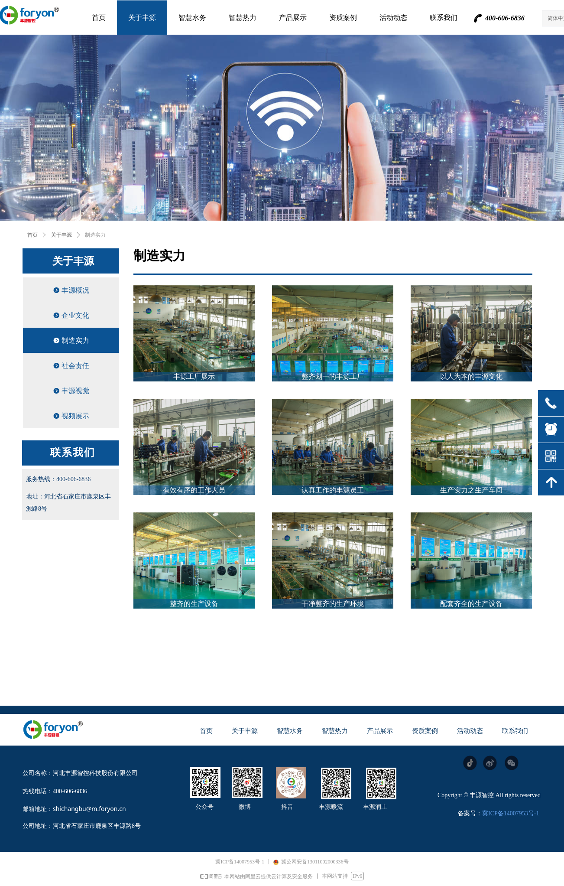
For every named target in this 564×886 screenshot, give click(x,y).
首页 (32, 235)
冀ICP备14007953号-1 (510, 813)
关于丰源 (61, 235)
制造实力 (95, 235)
